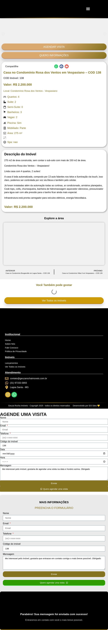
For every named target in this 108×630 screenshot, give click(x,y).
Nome (3, 418)
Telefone (4, 433)
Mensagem (5, 465)
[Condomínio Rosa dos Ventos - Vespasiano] (54, 243)
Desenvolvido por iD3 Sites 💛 (86, 406)
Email (3, 426)
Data (2, 449)
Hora (2, 457)
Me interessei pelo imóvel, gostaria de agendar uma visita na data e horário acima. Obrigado (54, 473)
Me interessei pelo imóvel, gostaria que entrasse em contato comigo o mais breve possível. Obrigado (54, 563)
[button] (88, 9)
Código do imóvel (9, 441)
